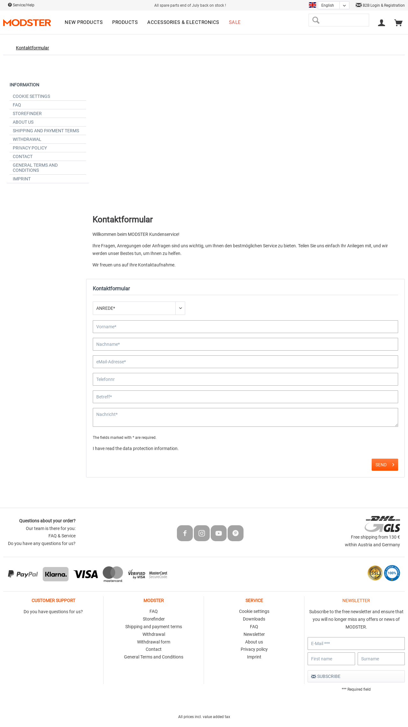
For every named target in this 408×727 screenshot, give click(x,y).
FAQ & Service (62, 535)
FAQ (17, 104)
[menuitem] (83, 22)
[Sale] (235, 22)
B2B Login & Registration (380, 5)
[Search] (316, 20)
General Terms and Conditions (35, 168)
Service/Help (21, 5)
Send (384, 463)
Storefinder (27, 113)
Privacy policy (30, 147)
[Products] (124, 22)
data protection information (150, 448)
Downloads (254, 619)
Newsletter (254, 634)
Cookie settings (31, 96)
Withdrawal (27, 139)
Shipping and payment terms (46, 130)
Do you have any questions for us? (42, 543)
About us (23, 122)
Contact (23, 156)
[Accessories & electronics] (183, 22)
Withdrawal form (153, 641)
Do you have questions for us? (53, 611)
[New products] (83, 22)
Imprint (22, 178)
